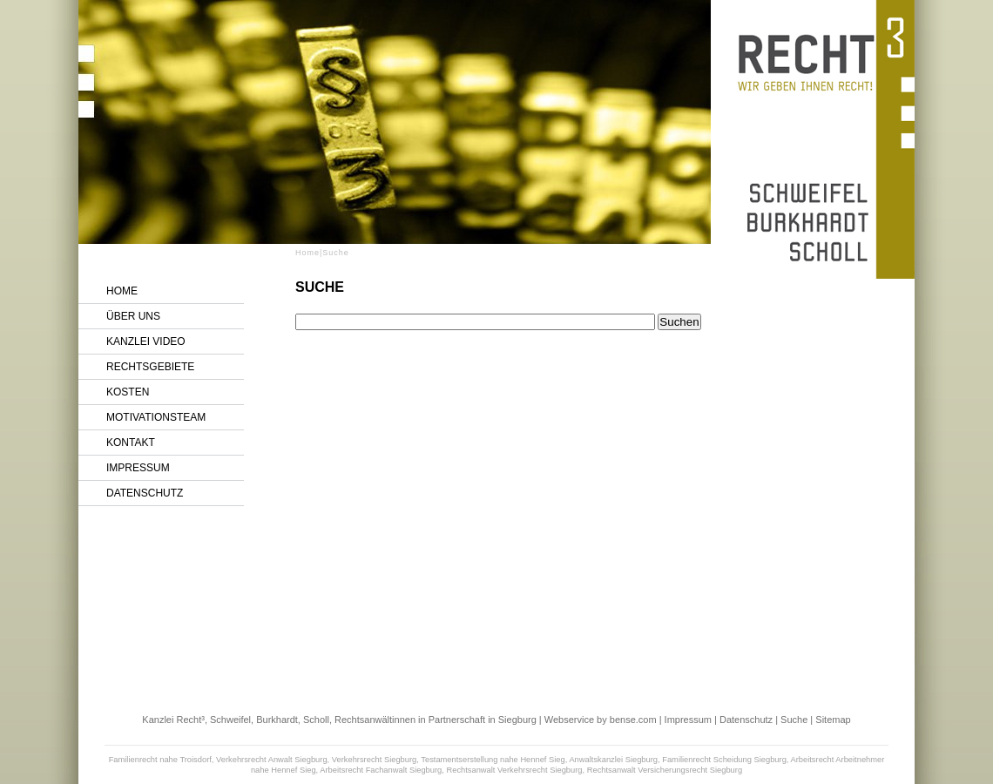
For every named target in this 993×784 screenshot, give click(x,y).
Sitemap (832, 719)
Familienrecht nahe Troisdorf (160, 759)
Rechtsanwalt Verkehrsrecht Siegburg (514, 770)
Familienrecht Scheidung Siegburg (724, 759)
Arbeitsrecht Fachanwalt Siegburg (381, 770)
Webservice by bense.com (600, 719)
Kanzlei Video (146, 341)
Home (122, 291)
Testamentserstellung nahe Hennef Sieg (492, 759)
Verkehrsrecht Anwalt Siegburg (272, 759)
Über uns (133, 316)
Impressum (138, 468)
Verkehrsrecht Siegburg (374, 759)
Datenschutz (144, 493)
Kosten (127, 392)
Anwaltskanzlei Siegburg (613, 759)
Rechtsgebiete (150, 367)
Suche (793, 719)
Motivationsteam (156, 417)
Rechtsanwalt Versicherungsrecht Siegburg (664, 770)
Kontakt (130, 442)
